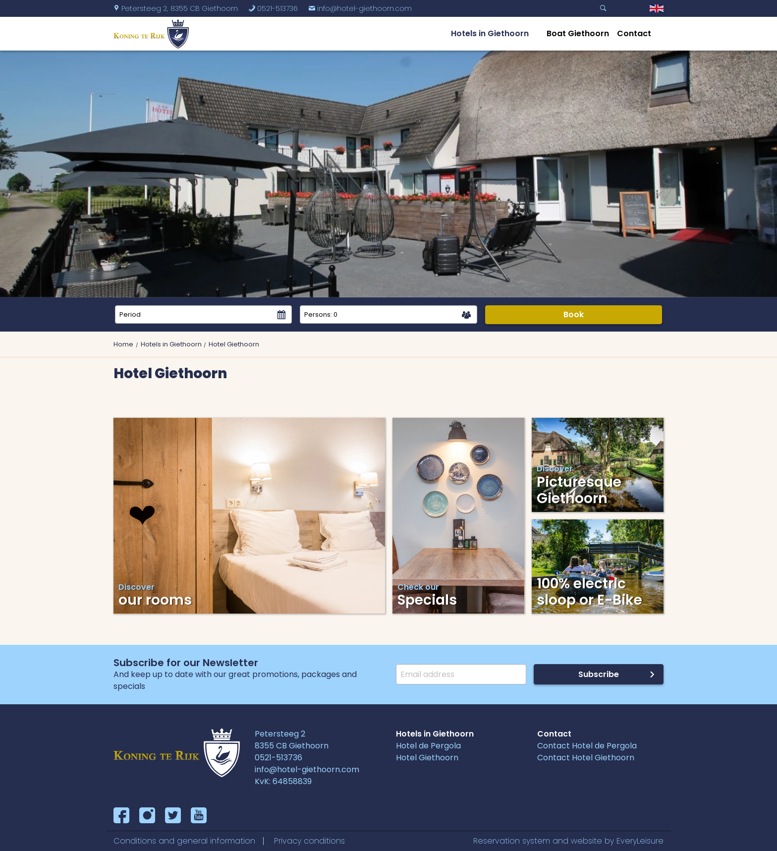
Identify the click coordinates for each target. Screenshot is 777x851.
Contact (634, 33)
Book (573, 314)
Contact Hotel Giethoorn (585, 757)
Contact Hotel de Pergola (587, 745)
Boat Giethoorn (578, 33)
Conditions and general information (184, 841)
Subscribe (598, 674)
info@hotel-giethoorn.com (360, 8)
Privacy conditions (309, 841)
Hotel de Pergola (428, 745)
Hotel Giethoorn (427, 757)
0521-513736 (273, 8)
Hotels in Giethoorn (490, 33)
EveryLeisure (640, 841)
